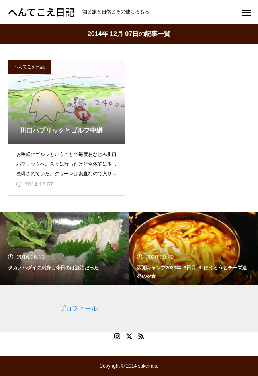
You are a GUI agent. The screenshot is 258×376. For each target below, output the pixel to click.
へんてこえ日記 (29, 66)
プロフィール (78, 308)
